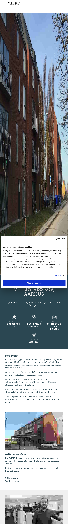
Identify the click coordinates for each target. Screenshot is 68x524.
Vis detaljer (56, 276)
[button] (5, 144)
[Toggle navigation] (58, 3)
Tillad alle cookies (34, 283)
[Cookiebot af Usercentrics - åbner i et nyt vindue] (55, 239)
